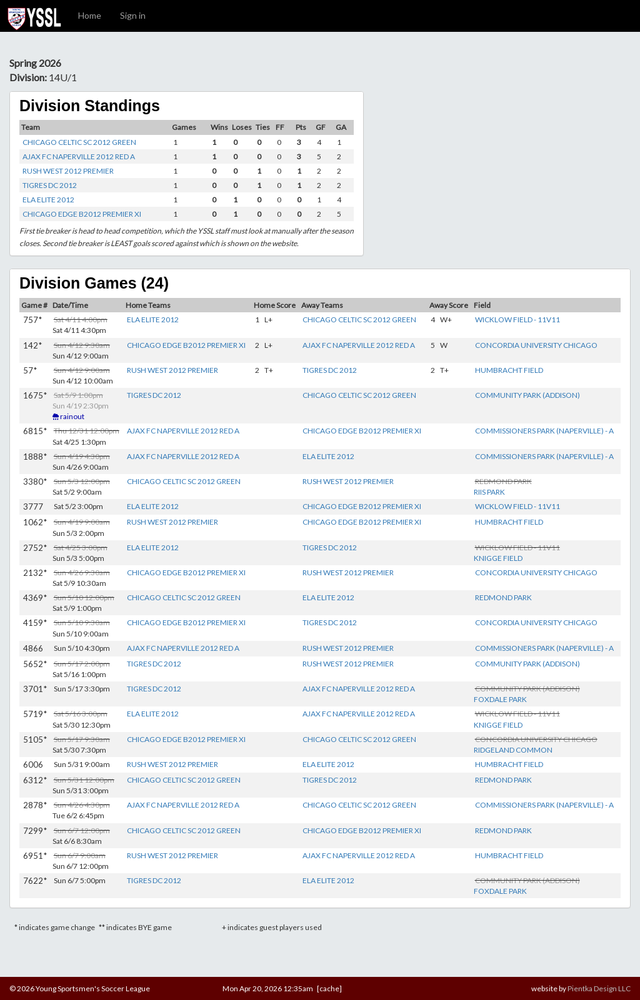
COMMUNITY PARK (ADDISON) (527, 395)
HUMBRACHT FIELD (509, 370)
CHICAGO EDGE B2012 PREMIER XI (81, 214)
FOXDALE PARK (500, 699)
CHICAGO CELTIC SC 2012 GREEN (79, 142)
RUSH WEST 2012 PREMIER (68, 171)
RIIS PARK (489, 492)
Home (89, 15)
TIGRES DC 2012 (49, 185)
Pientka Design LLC (599, 988)
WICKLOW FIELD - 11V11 (517, 319)
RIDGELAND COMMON (513, 750)
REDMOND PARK (503, 597)
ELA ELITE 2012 (48, 199)
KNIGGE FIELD (498, 558)
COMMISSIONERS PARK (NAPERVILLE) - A (544, 430)
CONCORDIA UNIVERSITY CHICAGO (536, 345)
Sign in (133, 15)
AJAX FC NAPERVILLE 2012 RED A (78, 156)
